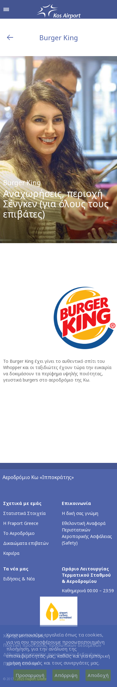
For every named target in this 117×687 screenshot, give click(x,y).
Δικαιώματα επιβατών (26, 543)
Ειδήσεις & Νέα (19, 579)
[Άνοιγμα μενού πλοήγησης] (6, 9)
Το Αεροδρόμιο (19, 533)
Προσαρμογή (30, 675)
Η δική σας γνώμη (80, 513)
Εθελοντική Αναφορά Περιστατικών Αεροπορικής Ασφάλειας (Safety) (87, 533)
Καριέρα (11, 553)
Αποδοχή (98, 675)
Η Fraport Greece (20, 523)
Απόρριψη (66, 675)
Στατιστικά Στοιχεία (24, 513)
